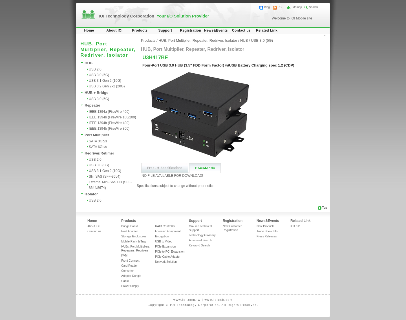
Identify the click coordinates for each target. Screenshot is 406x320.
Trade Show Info (267, 231)
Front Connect (130, 260)
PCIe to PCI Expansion (169, 251)
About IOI (114, 30)
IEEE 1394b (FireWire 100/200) (112, 117)
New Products (265, 226)
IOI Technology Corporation (154, 16)
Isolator (91, 194)
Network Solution (166, 261)
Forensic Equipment (168, 231)
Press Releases (267, 236)
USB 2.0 (95, 69)
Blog (267, 7)
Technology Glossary (202, 235)
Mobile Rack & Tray (133, 241)
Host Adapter (129, 231)
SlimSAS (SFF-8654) (104, 176)
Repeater (92, 105)
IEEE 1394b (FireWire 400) (109, 123)
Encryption (162, 236)
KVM (124, 255)
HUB (88, 63)
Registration (190, 30)
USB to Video (163, 241)
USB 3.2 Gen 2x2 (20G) (107, 86)
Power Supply (130, 286)
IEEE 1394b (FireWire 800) (109, 129)
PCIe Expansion (165, 246)
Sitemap (297, 7)
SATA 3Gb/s (98, 141)
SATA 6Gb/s (98, 147)
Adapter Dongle (131, 275)
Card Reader (129, 265)
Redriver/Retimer (99, 153)
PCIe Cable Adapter (167, 256)
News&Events (216, 30)
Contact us (241, 30)
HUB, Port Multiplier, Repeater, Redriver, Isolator (197, 40)
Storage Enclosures (133, 236)
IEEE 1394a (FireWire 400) (109, 112)
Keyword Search (199, 245)
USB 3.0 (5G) (99, 75)
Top (324, 207)
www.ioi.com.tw (186, 299)
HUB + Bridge (96, 93)
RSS (281, 7)
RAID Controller (165, 226)
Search (313, 7)
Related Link (266, 30)
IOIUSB (295, 226)
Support (165, 30)
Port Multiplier (97, 135)
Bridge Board (129, 226)
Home (89, 30)
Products (139, 30)
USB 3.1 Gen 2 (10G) (105, 81)
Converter (127, 270)
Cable (125, 281)
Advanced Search (200, 240)
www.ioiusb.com (218, 299)
